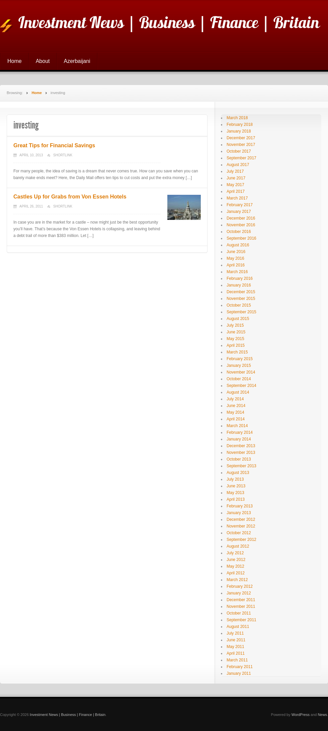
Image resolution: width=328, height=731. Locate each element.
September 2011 (241, 620)
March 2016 (237, 271)
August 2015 (238, 318)
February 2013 (240, 506)
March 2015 (237, 352)
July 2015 (235, 325)
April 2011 (236, 653)
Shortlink (62, 155)
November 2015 (241, 298)
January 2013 (239, 512)
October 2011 (239, 613)
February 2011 (240, 666)
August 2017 (238, 164)
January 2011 (239, 673)
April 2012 (236, 573)
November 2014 (241, 372)
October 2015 (239, 305)
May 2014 (235, 412)
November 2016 (241, 225)
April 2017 (236, 191)
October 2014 (239, 379)
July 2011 (235, 633)
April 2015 (236, 345)
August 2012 (238, 546)
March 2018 (237, 117)
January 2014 (239, 439)
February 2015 (240, 358)
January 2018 (239, 131)
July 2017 (235, 171)
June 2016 (236, 251)
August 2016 (238, 245)
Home (14, 61)
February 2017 (240, 204)
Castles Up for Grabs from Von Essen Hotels (70, 196)
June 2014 (236, 405)
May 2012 (235, 566)
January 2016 (239, 285)
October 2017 (239, 151)
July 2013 (235, 479)
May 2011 (235, 646)
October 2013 (239, 459)
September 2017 (241, 158)
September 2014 (241, 385)
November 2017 (241, 144)
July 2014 (235, 399)
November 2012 (241, 526)
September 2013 (241, 466)
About (43, 61)
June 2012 (236, 559)
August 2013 (238, 472)
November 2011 (241, 606)
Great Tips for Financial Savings (54, 145)
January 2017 (239, 211)
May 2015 (235, 338)
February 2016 (240, 278)
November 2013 (241, 452)
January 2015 (239, 365)
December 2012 (241, 519)
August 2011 (238, 626)
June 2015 (236, 332)
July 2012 (235, 553)
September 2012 (241, 539)
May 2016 (235, 258)
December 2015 (241, 292)
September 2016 (241, 238)
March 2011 (237, 660)
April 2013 (236, 499)
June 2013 (236, 486)
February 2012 (240, 586)
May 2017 (235, 184)
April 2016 (236, 265)
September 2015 (241, 312)
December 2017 (241, 138)
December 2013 (241, 445)
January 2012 (239, 593)
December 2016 (241, 218)
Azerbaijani (77, 61)
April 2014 (236, 419)
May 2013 (235, 492)
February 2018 (240, 124)
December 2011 (241, 599)
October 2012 (239, 533)
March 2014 (237, 425)
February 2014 (240, 432)
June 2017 (236, 178)
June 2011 (236, 640)
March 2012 (237, 579)
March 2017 (237, 198)
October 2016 (239, 231)
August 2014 (238, 392)
